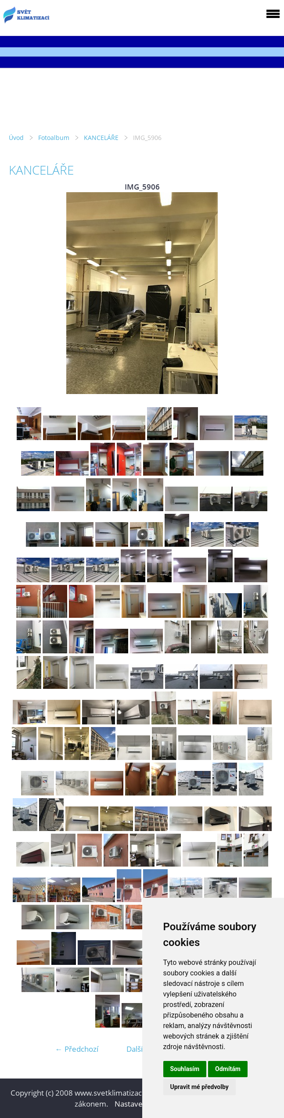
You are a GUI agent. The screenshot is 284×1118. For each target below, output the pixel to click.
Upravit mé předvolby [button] (199, 1086)
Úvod (16, 137)
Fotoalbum (53, 137)
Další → (139, 1049)
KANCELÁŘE (101, 137)
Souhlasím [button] (185, 1068)
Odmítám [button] (228, 1068)
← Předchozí (76, 1049)
